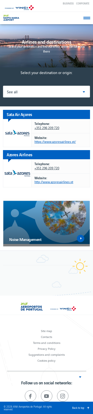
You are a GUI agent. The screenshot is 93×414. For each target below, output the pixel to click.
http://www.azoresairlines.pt (53, 182)
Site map (46, 331)
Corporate (82, 3)
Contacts (46, 337)
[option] (46, 222)
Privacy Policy (47, 348)
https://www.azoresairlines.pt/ (55, 142)
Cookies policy (46, 360)
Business (68, 3)
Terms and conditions (46, 342)
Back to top (78, 408)
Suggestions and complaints (47, 354)
